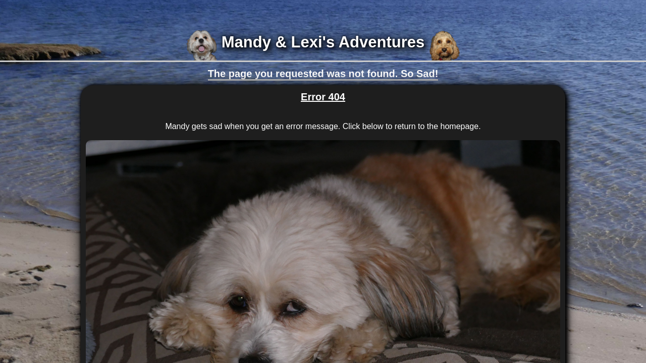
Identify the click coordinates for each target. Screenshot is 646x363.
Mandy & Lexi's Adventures (323, 42)
